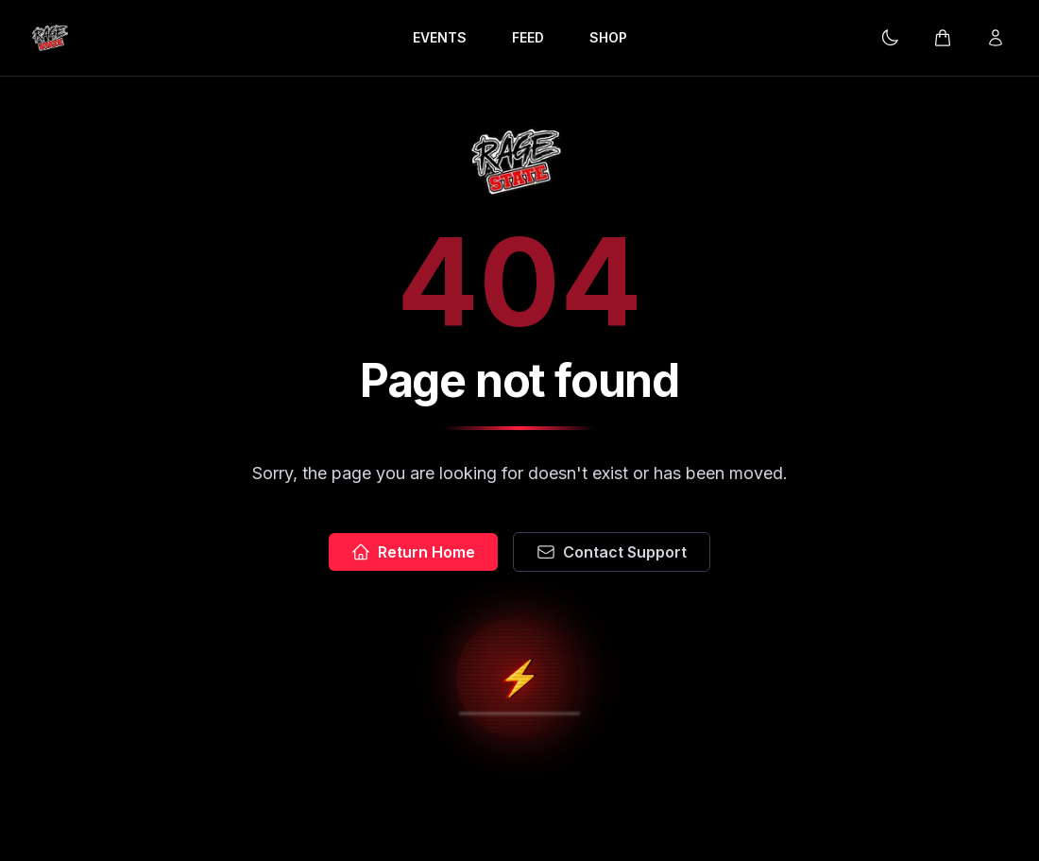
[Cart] (942, 38)
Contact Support (612, 551)
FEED (528, 37)
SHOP (608, 37)
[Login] (995, 38)
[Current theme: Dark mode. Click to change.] (890, 38)
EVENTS (440, 37)
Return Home (413, 551)
